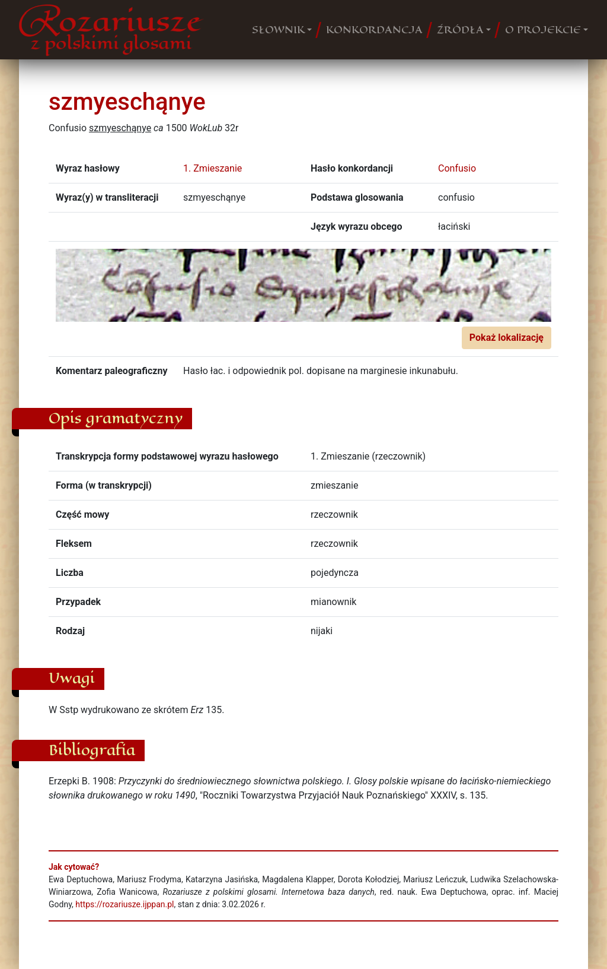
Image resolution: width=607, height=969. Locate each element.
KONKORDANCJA (374, 29)
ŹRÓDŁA (460, 29)
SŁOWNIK (278, 29)
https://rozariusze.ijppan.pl (124, 904)
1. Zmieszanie (212, 168)
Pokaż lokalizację (506, 337)
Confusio (457, 168)
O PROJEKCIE (543, 29)
